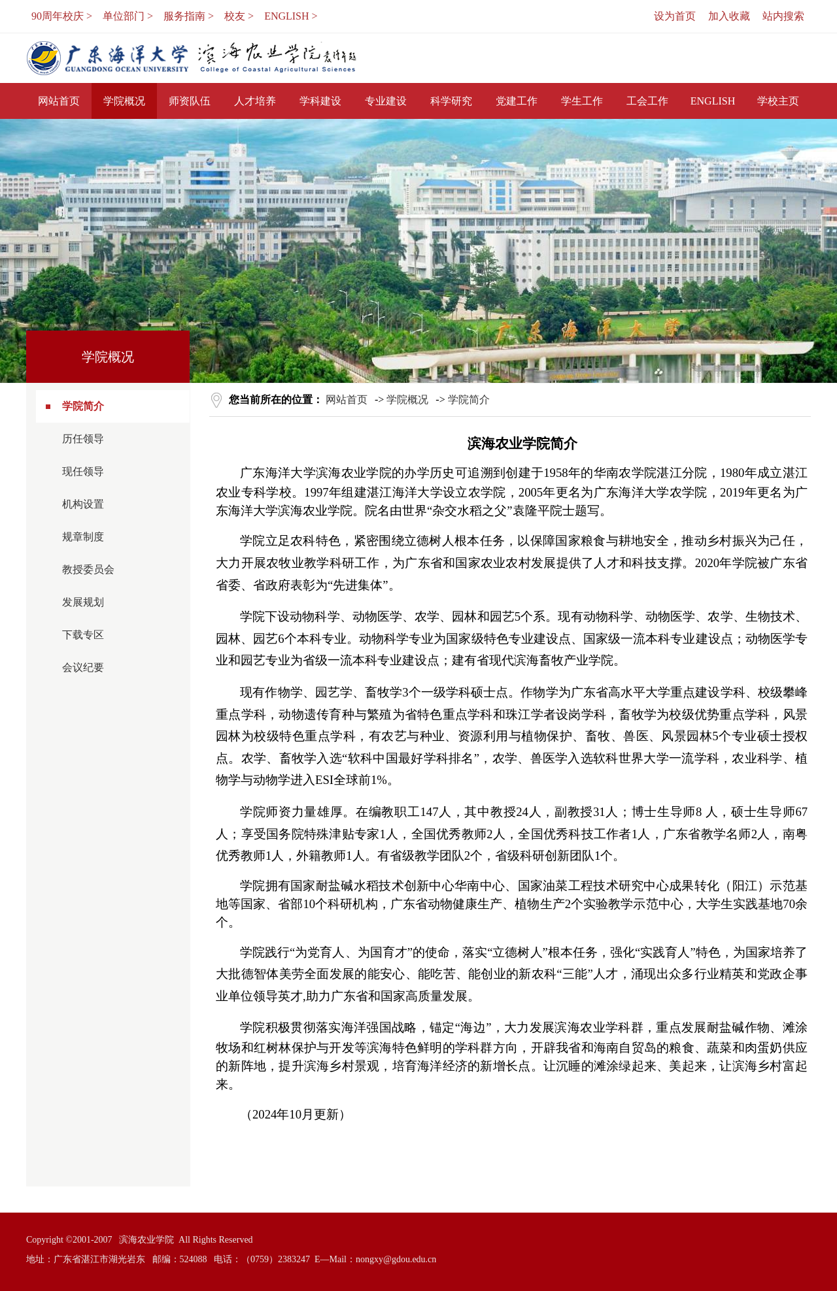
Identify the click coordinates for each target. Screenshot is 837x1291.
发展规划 (83, 602)
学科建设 (320, 100)
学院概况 (124, 100)
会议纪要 (83, 667)
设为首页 (675, 16)
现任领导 (83, 471)
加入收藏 (729, 16)
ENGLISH (713, 100)
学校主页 (778, 100)
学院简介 (83, 406)
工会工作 (647, 100)
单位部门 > (128, 16)
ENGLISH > (290, 16)
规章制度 (83, 536)
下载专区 (83, 634)
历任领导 (83, 438)
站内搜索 (783, 16)
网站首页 (59, 100)
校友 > (239, 16)
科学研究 (451, 100)
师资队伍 (190, 100)
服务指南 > (188, 16)
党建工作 (517, 100)
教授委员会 (88, 569)
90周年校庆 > (61, 16)
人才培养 (255, 100)
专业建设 (386, 100)
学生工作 (582, 100)
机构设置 (83, 504)
